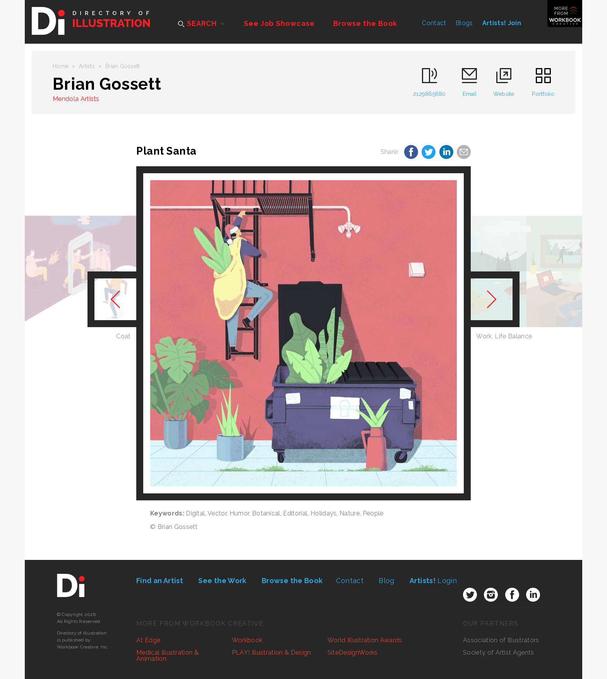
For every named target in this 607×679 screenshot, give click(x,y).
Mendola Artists (76, 98)
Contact (434, 23)
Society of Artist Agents (498, 652)
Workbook (247, 640)
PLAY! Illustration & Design (271, 652)
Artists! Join (501, 23)
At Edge (148, 640)
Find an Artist (159, 581)
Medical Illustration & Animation (167, 655)
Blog (386, 581)
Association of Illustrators (501, 640)
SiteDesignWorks (353, 652)
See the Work (222, 581)
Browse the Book (365, 23)
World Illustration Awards (365, 640)
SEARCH (197, 23)
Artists (87, 66)
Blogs (464, 23)
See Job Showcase (279, 23)
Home (61, 66)
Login (433, 581)
